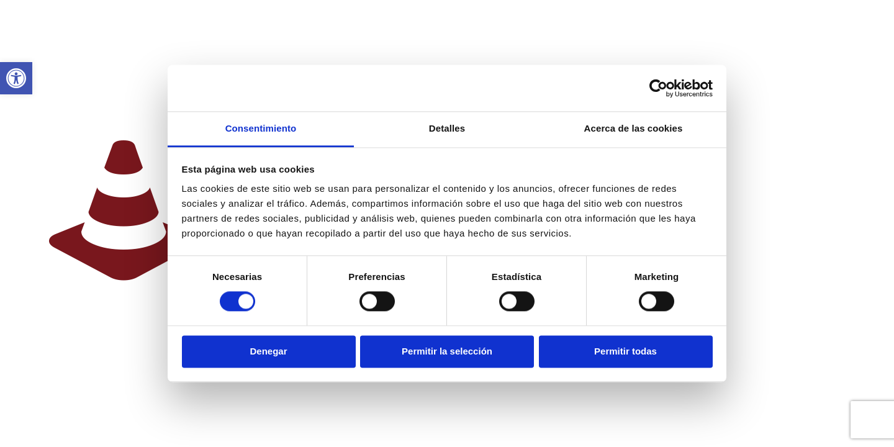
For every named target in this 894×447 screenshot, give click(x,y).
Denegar (268, 351)
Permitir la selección (447, 351)
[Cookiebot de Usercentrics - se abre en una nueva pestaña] (658, 88)
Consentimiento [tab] (261, 128)
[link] (16, 78)
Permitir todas (625, 351)
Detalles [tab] (447, 128)
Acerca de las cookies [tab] (633, 128)
